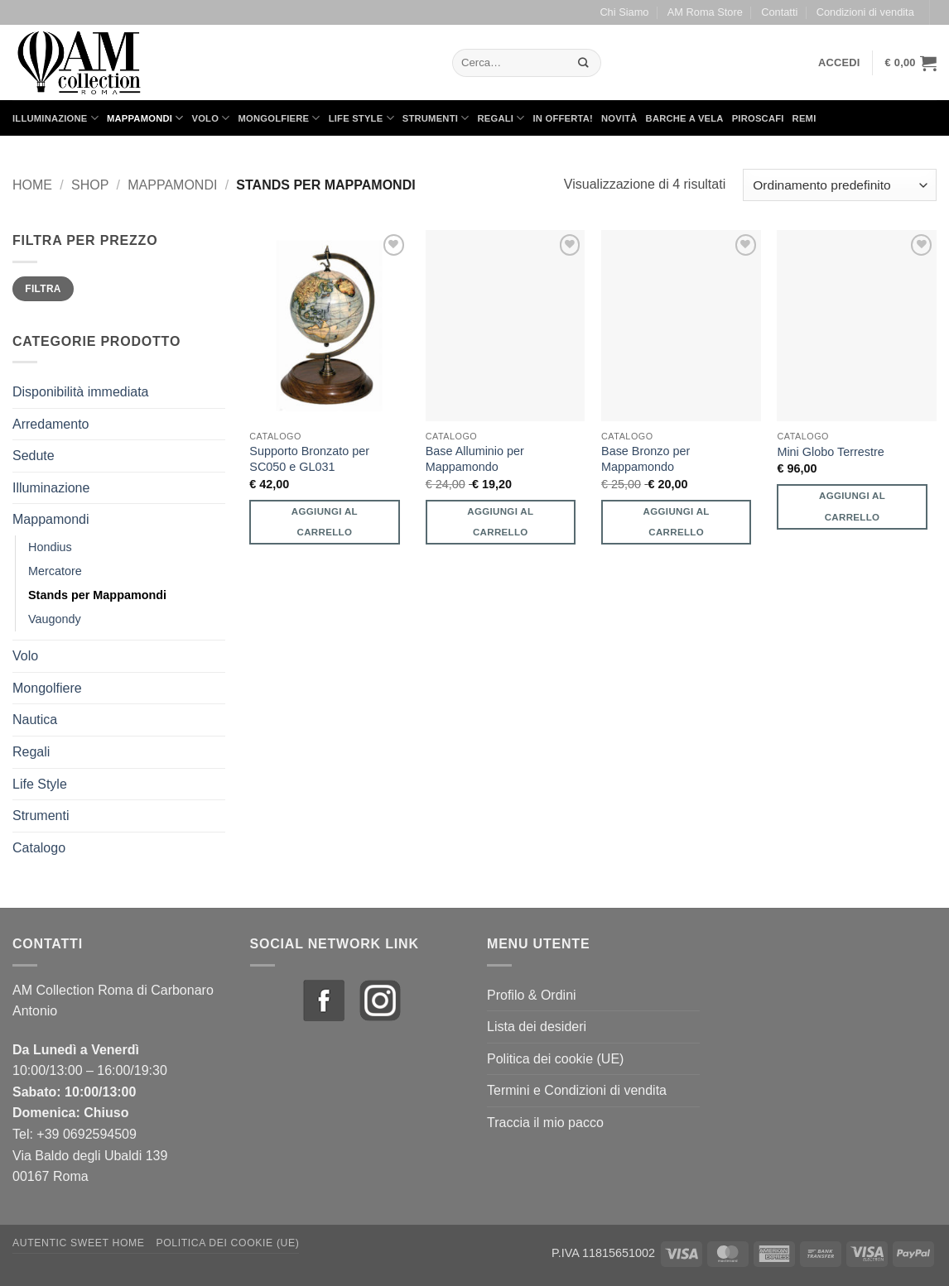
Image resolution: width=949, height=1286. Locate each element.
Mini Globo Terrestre (830, 451)
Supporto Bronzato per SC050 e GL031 (309, 458)
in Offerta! (563, 118)
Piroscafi (758, 118)
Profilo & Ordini (531, 995)
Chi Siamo (624, 12)
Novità (619, 118)
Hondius (50, 547)
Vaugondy (54, 619)
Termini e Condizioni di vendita (577, 1090)
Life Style (361, 118)
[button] (839, 63)
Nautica (34, 720)
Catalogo (38, 848)
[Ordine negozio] (840, 185)
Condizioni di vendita (865, 12)
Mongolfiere (279, 118)
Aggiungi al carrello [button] (324, 521)
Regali (500, 118)
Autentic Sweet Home (78, 1243)
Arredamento (50, 424)
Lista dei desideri (536, 1027)
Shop (89, 185)
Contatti (779, 12)
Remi (804, 118)
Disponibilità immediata (80, 392)
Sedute (33, 456)
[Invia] (583, 62)
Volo (211, 118)
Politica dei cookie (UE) (555, 1059)
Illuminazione (55, 118)
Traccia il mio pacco (545, 1123)
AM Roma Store (705, 12)
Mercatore (55, 571)
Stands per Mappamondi (97, 595)
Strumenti (436, 118)
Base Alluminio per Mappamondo (475, 458)
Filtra (43, 289)
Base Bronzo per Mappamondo (645, 458)
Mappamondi (145, 118)
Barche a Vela (685, 118)
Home (32, 185)
